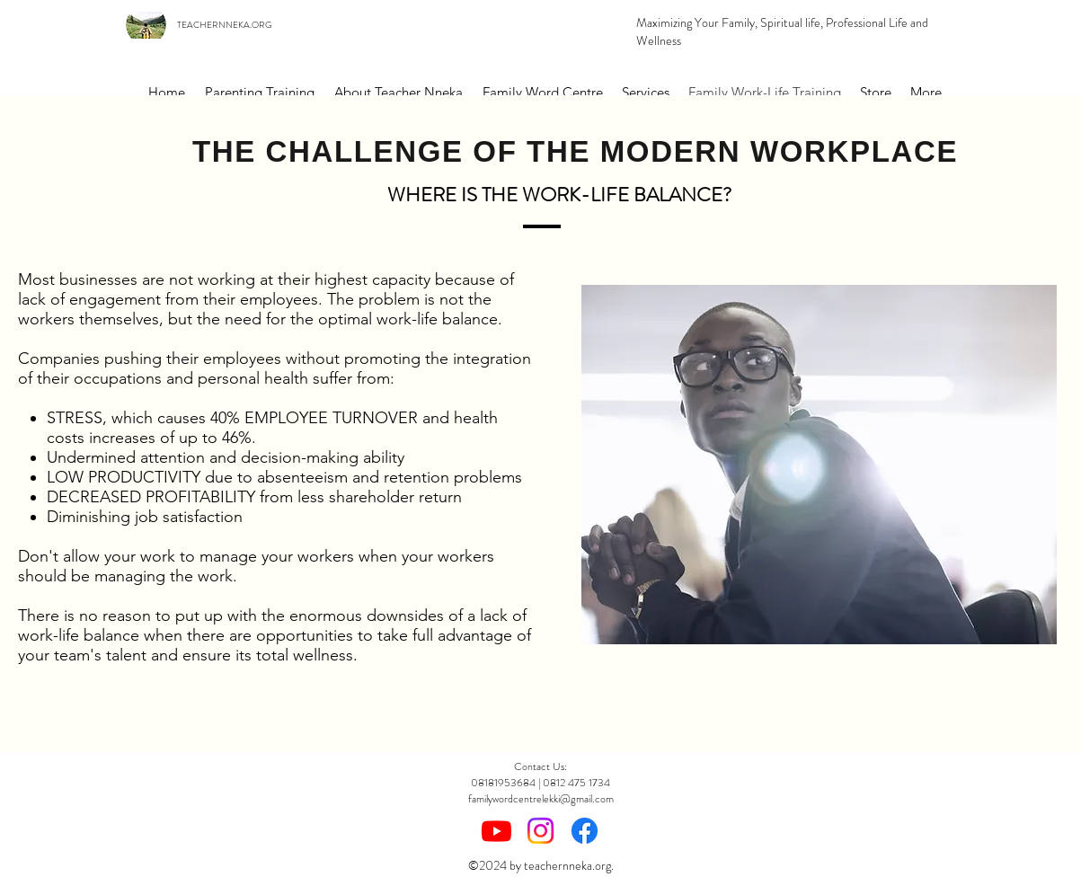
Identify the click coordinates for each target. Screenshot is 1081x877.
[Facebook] (584, 830)
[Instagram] (540, 830)
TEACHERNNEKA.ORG (224, 24)
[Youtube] (496, 830)
